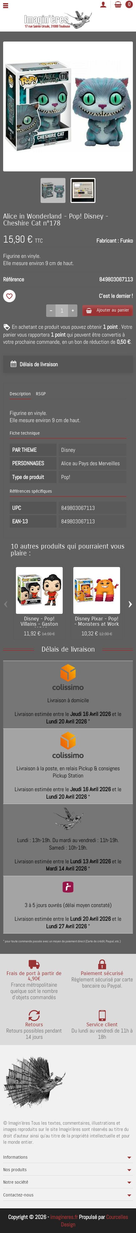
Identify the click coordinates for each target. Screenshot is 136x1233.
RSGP (41, 394)
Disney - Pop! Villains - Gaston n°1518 (39, 624)
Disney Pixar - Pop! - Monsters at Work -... (96, 624)
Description (20, 394)
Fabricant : (107, 240)
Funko (126, 240)
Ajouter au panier (107, 310)
